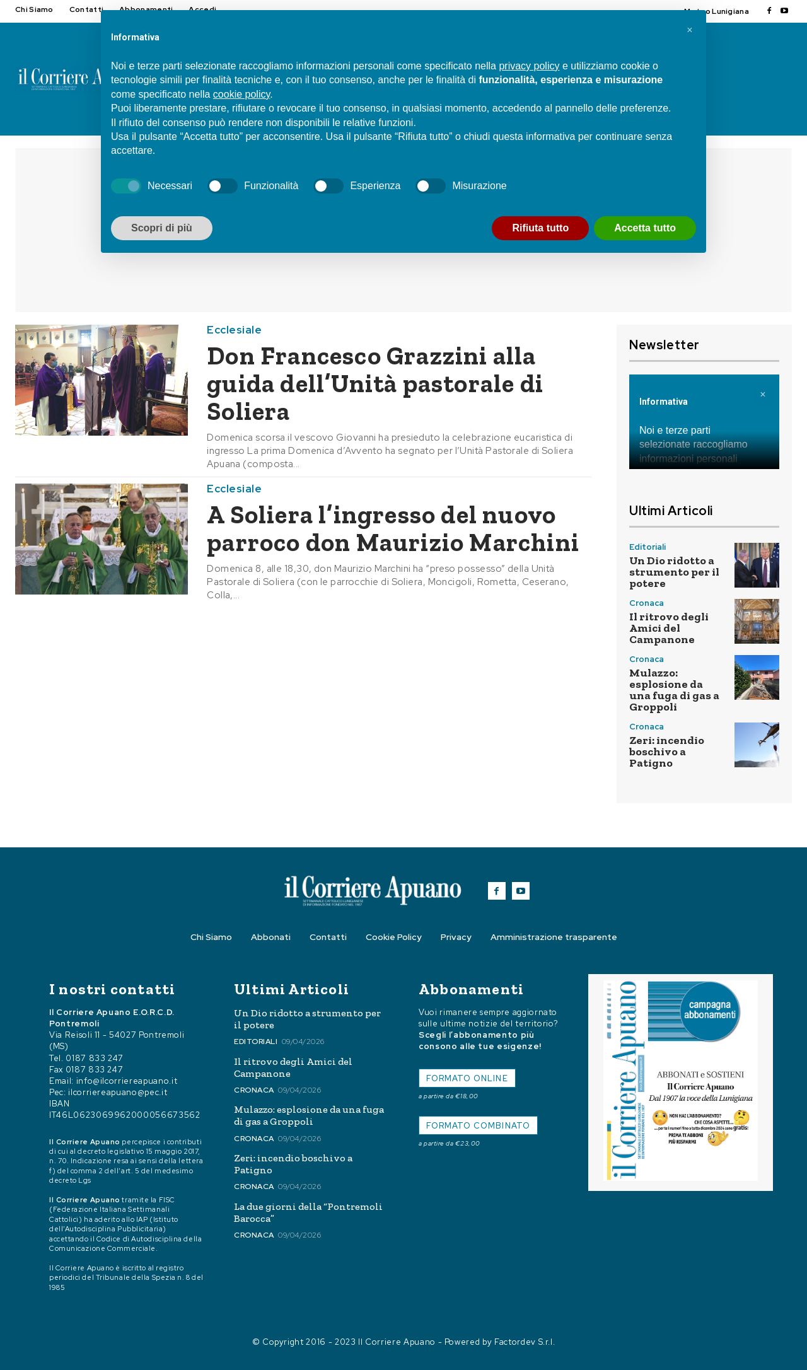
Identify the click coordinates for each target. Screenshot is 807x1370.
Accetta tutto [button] (645, 228)
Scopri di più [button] (161, 228)
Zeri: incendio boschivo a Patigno (666, 751)
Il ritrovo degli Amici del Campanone (669, 628)
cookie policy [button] (241, 94)
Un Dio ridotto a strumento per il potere (674, 572)
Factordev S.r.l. (524, 1342)
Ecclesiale (234, 330)
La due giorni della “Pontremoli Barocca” (308, 1212)
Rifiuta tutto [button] (540, 228)
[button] (690, 30)
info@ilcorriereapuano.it (127, 1081)
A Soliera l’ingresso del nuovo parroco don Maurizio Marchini (393, 528)
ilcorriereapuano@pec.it (117, 1092)
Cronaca (646, 603)
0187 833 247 (95, 1058)
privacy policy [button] (529, 66)
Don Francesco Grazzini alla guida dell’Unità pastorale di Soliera (375, 383)
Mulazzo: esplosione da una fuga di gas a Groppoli (674, 690)
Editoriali (647, 547)
